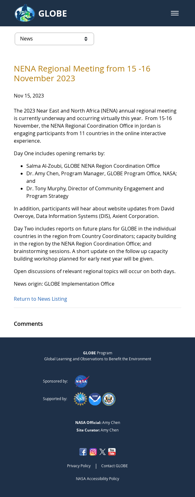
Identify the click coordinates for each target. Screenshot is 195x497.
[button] (175, 13)
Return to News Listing (40, 298)
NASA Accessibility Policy (97, 478)
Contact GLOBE (114, 465)
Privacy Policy (79, 465)
